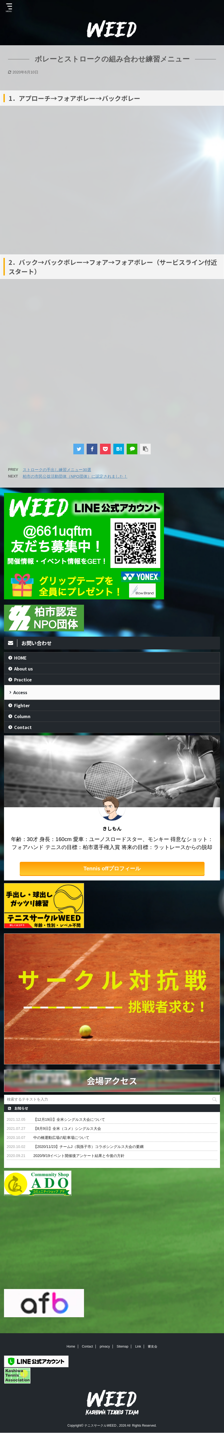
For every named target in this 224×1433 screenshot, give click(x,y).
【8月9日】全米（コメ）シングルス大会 (67, 1128)
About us (23, 668)
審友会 (152, 1346)
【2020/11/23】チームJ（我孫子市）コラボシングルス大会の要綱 (88, 1146)
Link (138, 1346)
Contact (23, 727)
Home (71, 1346)
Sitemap (122, 1346)
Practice (23, 679)
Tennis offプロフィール (112, 868)
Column (22, 716)
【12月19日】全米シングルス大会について (69, 1119)
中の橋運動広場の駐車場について (61, 1137)
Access (20, 692)
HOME (20, 657)
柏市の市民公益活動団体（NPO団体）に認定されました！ (75, 476)
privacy (105, 1346)
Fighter (22, 705)
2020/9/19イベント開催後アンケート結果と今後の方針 (79, 1156)
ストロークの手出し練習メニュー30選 (57, 469)
